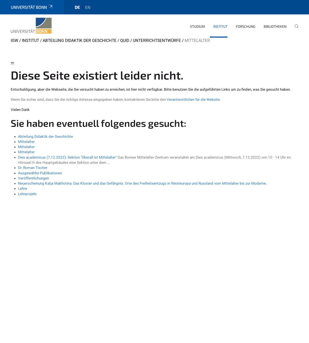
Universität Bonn (32, 7)
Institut (220, 26)
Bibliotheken (275, 26)
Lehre (22, 188)
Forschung (245, 26)
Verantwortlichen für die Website (193, 99)
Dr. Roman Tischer (32, 167)
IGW (14, 40)
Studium (197, 26)
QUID (124, 40)
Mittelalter (26, 141)
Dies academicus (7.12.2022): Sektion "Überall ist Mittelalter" (67, 157)
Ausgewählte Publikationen (40, 173)
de (77, 7)
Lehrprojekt (27, 194)
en (87, 7)
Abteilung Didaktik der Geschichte (80, 40)
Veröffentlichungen (33, 178)
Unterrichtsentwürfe (157, 40)
